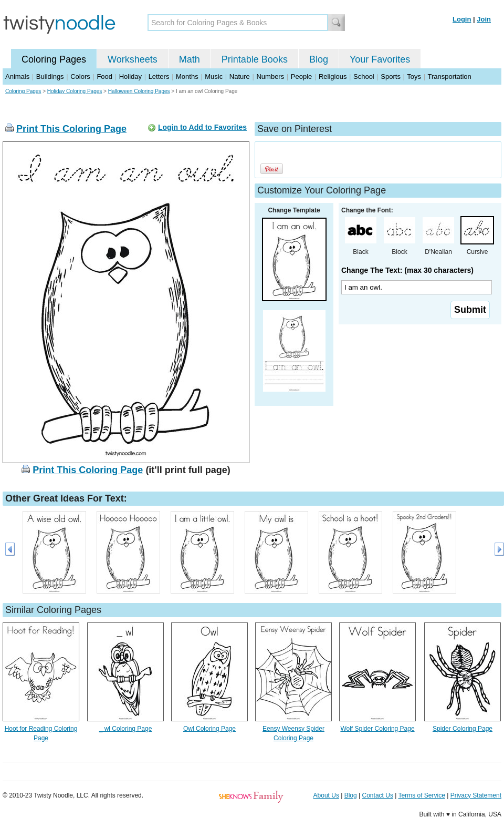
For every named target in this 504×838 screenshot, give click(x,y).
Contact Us (377, 795)
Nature (239, 76)
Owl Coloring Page (209, 728)
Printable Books (255, 59)
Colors (80, 76)
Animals (17, 76)
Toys (414, 76)
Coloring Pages (54, 59)
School (363, 76)
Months (187, 76)
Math (189, 59)
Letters (159, 76)
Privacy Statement (475, 795)
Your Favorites (380, 59)
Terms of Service (421, 795)
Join (484, 19)
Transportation (449, 76)
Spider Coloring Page (462, 728)
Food (104, 76)
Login (462, 19)
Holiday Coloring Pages (74, 91)
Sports (391, 76)
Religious (332, 76)
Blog (318, 59)
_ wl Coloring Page (125, 728)
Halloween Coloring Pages (139, 91)
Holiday (130, 76)
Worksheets (133, 59)
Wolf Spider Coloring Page (377, 728)
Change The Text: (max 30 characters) (407, 270)
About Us (326, 795)
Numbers (270, 76)
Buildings (50, 76)
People (301, 76)
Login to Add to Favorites (202, 127)
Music (214, 76)
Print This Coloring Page (71, 129)
